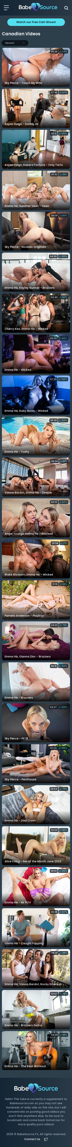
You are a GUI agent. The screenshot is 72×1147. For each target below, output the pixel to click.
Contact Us (32, 1139)
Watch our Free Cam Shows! (36, 22)
